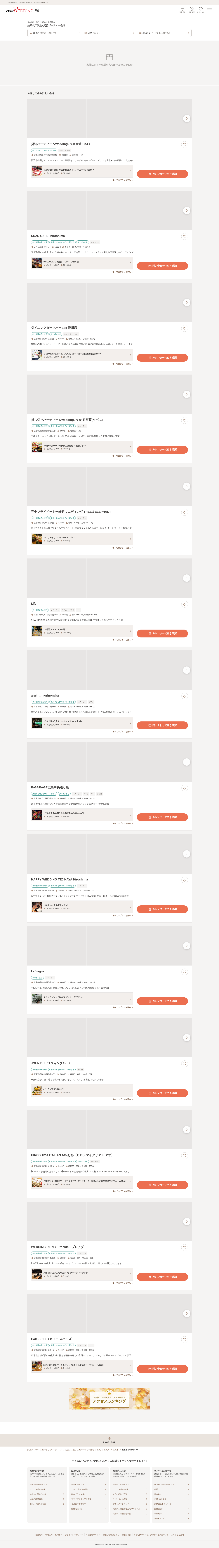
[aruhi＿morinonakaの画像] (109, 670)
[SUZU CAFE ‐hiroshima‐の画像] (109, 210)
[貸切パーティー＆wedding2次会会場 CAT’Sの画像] (109, 118)
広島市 (107, 1450)
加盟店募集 (126, 1535)
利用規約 (48, 1535)
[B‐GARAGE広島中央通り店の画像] (109, 762)
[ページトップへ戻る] (109, 1440)
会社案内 (39, 1535)
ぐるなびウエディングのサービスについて (151, 1535)
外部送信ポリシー (93, 1535)
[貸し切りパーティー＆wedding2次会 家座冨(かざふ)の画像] (109, 394)
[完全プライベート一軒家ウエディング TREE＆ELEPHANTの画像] (109, 486)
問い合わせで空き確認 (162, 266)
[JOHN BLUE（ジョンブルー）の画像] (109, 1037)
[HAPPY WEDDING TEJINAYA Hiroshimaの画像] (109, 853)
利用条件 (58, 1535)
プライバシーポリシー (74, 1535)
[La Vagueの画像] (109, 946)
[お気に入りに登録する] (184, 144)
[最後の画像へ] (186, 118)
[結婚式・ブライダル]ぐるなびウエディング (44, 1450)
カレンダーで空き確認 (162, 174)
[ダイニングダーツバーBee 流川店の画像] (109, 302)
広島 (99, 1450)
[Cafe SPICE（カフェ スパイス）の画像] (109, 1313)
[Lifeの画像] (109, 578)
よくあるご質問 (177, 1535)
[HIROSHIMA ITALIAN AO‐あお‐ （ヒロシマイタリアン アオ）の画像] (109, 1129)
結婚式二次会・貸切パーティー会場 (80, 1450)
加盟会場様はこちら (111, 1535)
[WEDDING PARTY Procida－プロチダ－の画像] (109, 1221)
